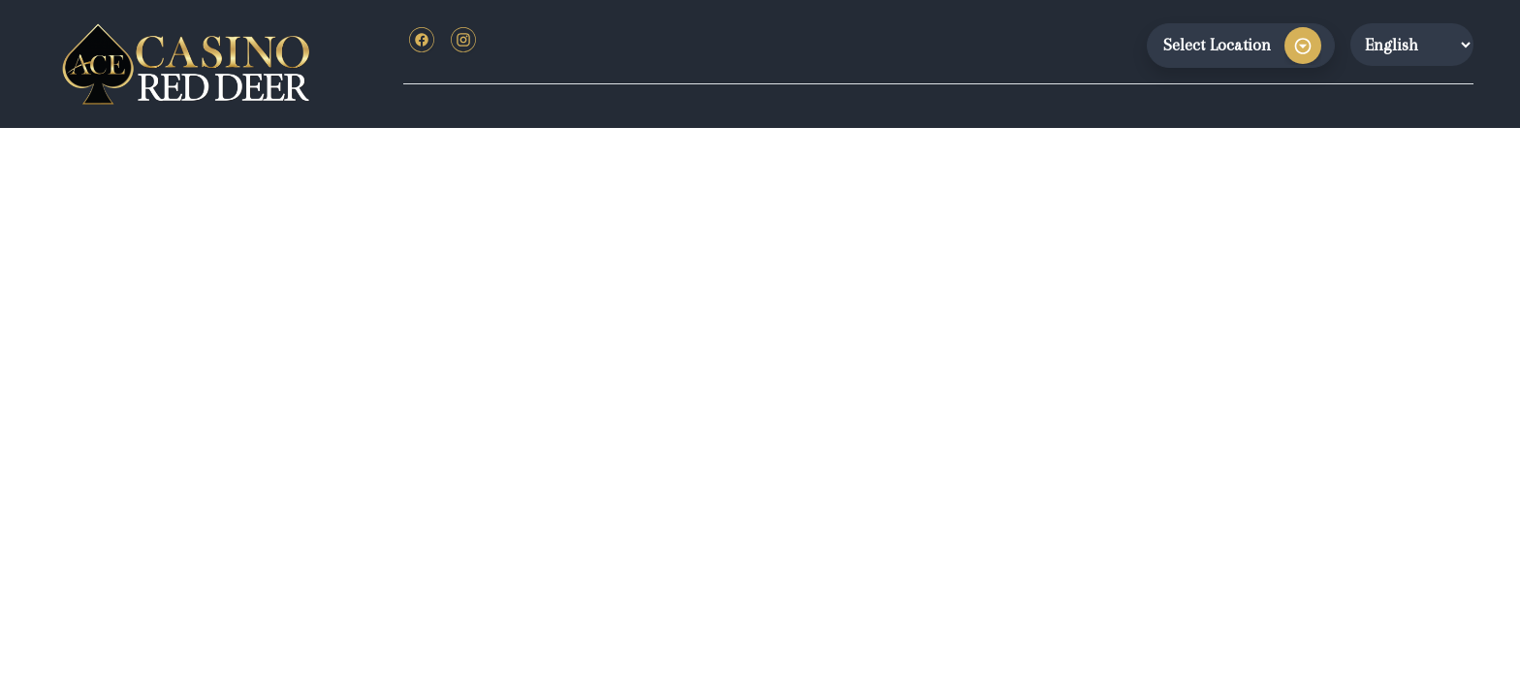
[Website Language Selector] (1411, 44)
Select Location (1217, 44)
